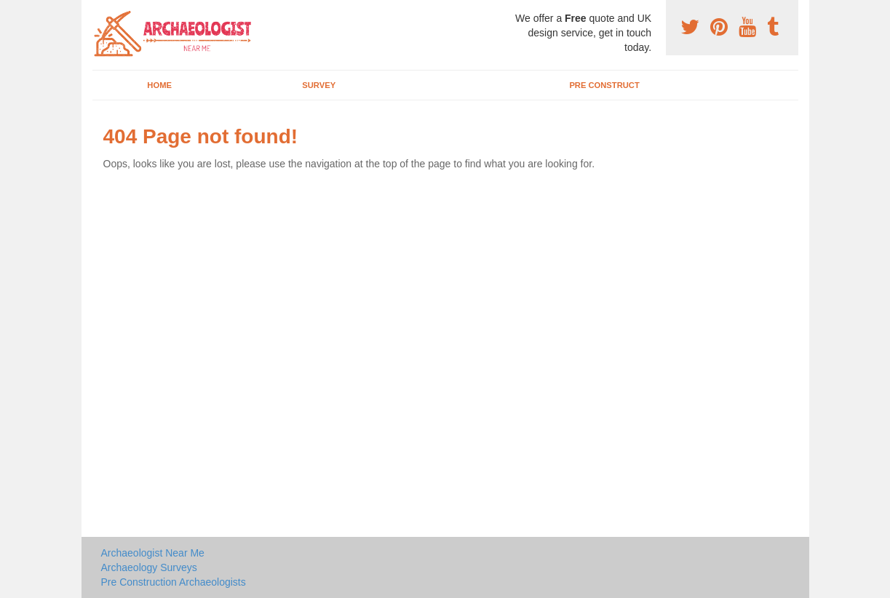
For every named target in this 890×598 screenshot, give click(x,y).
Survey (318, 85)
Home (159, 85)
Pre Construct (604, 85)
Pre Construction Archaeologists (173, 582)
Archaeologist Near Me (152, 553)
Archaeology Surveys (149, 567)
